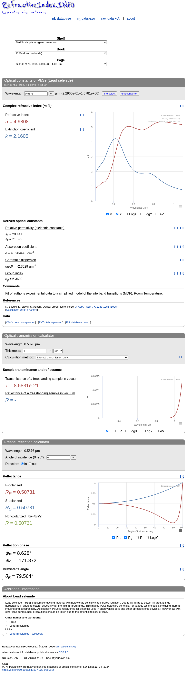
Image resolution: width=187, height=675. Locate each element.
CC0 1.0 (64, 652)
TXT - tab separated (50, 322)
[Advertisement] (154, 50)
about (131, 18)
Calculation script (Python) (21, 309)
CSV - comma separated (20, 322)
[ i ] (182, 105)
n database (86, 18)
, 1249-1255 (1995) (96, 306)
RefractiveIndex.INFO (38, 5)
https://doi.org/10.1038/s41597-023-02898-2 (28, 669)
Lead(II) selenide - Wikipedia (26, 633)
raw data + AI (110, 18)
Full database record (78, 322)
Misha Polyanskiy (66, 646)
